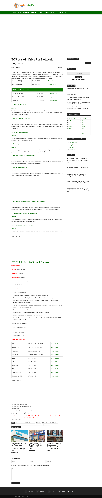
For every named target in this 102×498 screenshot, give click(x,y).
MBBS (69, 134)
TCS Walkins (46, 424)
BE (69, 122)
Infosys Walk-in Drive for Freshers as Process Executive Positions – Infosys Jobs (18, 446)
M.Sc (83, 124)
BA (69, 132)
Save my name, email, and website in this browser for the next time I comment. (31, 465)
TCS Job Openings (53, 422)
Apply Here (53, 93)
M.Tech (83, 120)
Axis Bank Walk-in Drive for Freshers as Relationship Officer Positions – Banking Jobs (78, 107)
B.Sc (69, 124)
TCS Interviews (45, 422)
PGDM (83, 126)
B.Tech (48, 450)
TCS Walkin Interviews (38, 424)
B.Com (70, 126)
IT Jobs (40, 12)
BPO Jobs (71, 145)
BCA (69, 128)
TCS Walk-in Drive (20, 424)
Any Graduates (15, 452)
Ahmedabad (32, 450)
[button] (89, 12)
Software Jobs (72, 149)
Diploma (84, 132)
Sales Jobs (71, 147)
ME (82, 122)
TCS (16, 422)
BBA (69, 130)
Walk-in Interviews (23, 12)
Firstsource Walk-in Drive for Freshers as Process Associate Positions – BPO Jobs (78, 103)
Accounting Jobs (73, 142)
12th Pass (84, 118)
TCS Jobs (14, 424)
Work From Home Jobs (51, 12)
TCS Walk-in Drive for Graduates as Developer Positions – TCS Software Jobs (54, 446)
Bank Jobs (34, 12)
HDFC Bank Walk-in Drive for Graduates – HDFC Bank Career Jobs (36, 446)
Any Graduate (71, 118)
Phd (83, 134)
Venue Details (52, 81)
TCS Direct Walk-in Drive (30, 422)
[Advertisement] (51, 25)
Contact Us (62, 12)
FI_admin (17, 67)
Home (14, 12)
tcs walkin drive (29, 424)
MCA (83, 128)
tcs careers (21, 422)
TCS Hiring (38, 422)
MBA (83, 130)
